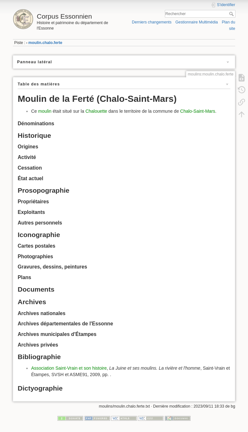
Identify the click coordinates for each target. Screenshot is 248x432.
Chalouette (96, 111)
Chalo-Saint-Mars (197, 111)
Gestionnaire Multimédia (196, 22)
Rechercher (232, 14)
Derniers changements (152, 22)
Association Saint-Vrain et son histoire (69, 368)
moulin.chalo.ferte (45, 42)
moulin (44, 111)
